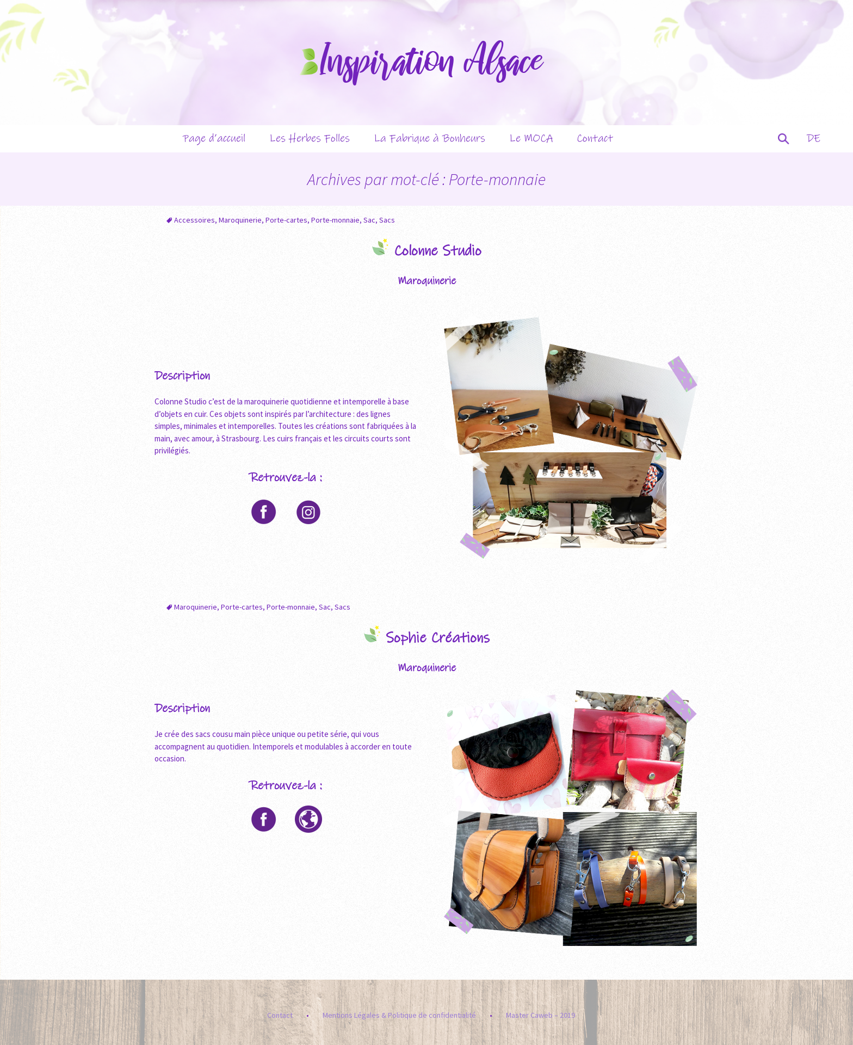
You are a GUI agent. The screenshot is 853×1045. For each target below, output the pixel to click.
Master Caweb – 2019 (540, 1015)
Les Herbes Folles (309, 138)
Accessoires (194, 220)
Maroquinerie (240, 220)
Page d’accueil (214, 138)
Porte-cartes (286, 220)
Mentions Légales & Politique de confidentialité (399, 1015)
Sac (369, 220)
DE (813, 138)
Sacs (387, 220)
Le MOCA (531, 138)
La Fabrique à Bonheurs (429, 138)
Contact (595, 138)
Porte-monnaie (335, 220)
